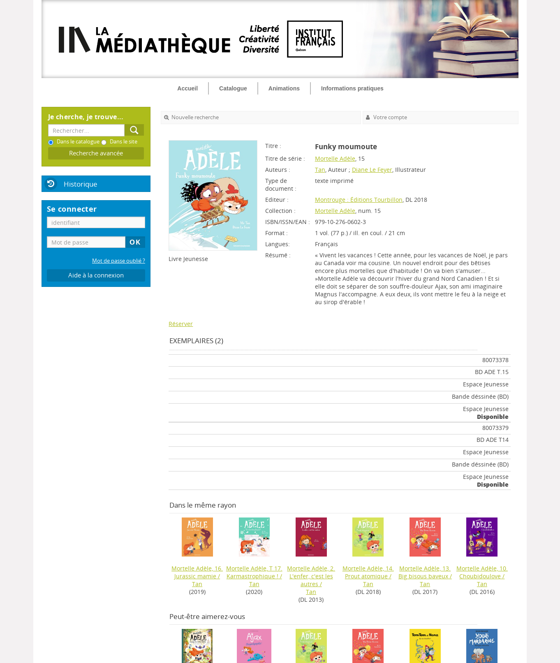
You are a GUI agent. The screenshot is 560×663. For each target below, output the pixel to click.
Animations (284, 88)
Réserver (181, 324)
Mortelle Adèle (335, 158)
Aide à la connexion (96, 275)
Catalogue (233, 88)
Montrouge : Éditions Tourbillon (359, 199)
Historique (80, 184)
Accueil (187, 88)
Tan (320, 169)
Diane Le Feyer (372, 169)
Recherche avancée (96, 153)
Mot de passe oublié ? (118, 260)
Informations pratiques (352, 88)
